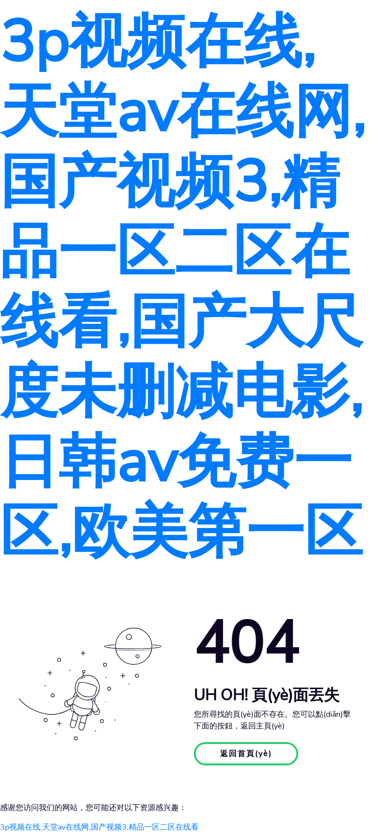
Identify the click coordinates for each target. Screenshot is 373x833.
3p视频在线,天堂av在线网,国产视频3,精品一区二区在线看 (99, 827)
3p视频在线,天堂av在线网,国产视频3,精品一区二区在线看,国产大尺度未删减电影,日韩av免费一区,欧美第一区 (182, 287)
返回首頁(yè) (246, 753)
